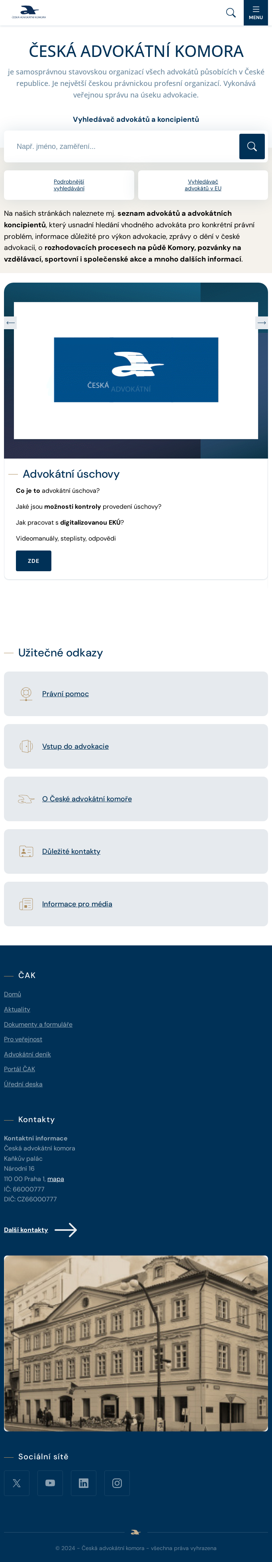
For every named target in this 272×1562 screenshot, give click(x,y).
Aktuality (17, 1009)
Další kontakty (41, 1230)
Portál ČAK (19, 1069)
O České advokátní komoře (87, 799)
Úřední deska (23, 1084)
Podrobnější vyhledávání (69, 185)
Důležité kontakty (71, 852)
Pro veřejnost (23, 1039)
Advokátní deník (27, 1054)
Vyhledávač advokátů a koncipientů (136, 119)
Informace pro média (77, 904)
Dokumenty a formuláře (38, 1024)
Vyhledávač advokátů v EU (203, 185)
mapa (55, 1179)
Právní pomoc (65, 694)
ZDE (33, 560)
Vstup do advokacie (75, 747)
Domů (12, 994)
